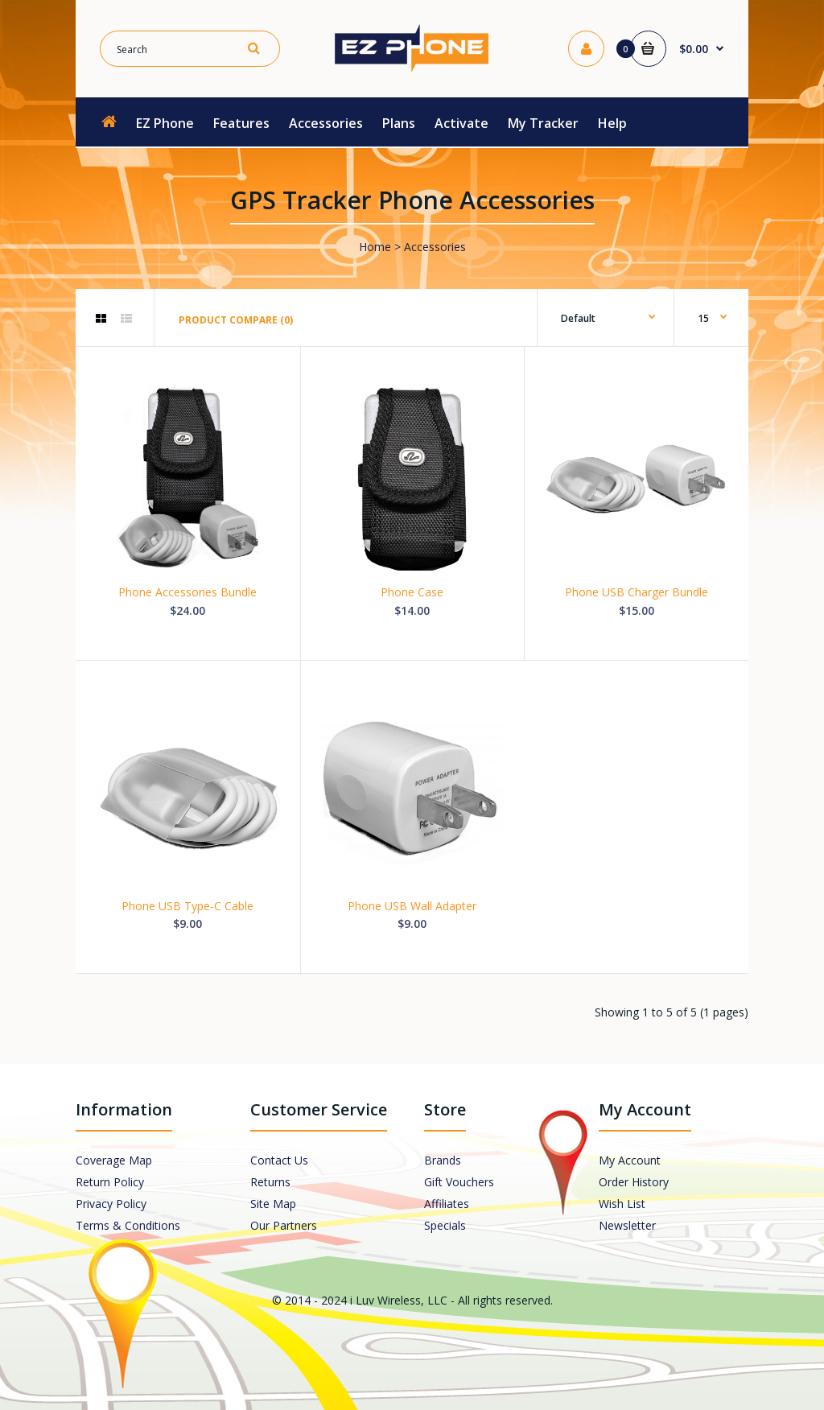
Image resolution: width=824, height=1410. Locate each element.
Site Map (273, 1203)
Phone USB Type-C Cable (187, 905)
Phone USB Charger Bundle (636, 592)
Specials (445, 1225)
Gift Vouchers (459, 1181)
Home (375, 246)
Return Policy (110, 1181)
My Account (630, 1160)
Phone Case (412, 592)
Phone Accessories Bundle (187, 592)
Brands (442, 1160)
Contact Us (279, 1160)
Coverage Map (114, 1160)
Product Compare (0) (236, 320)
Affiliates (446, 1203)
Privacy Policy (111, 1203)
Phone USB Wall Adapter (412, 905)
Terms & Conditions (128, 1225)
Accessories (435, 246)
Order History (634, 1181)
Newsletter (627, 1225)
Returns (270, 1181)
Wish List (622, 1203)
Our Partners (283, 1225)
